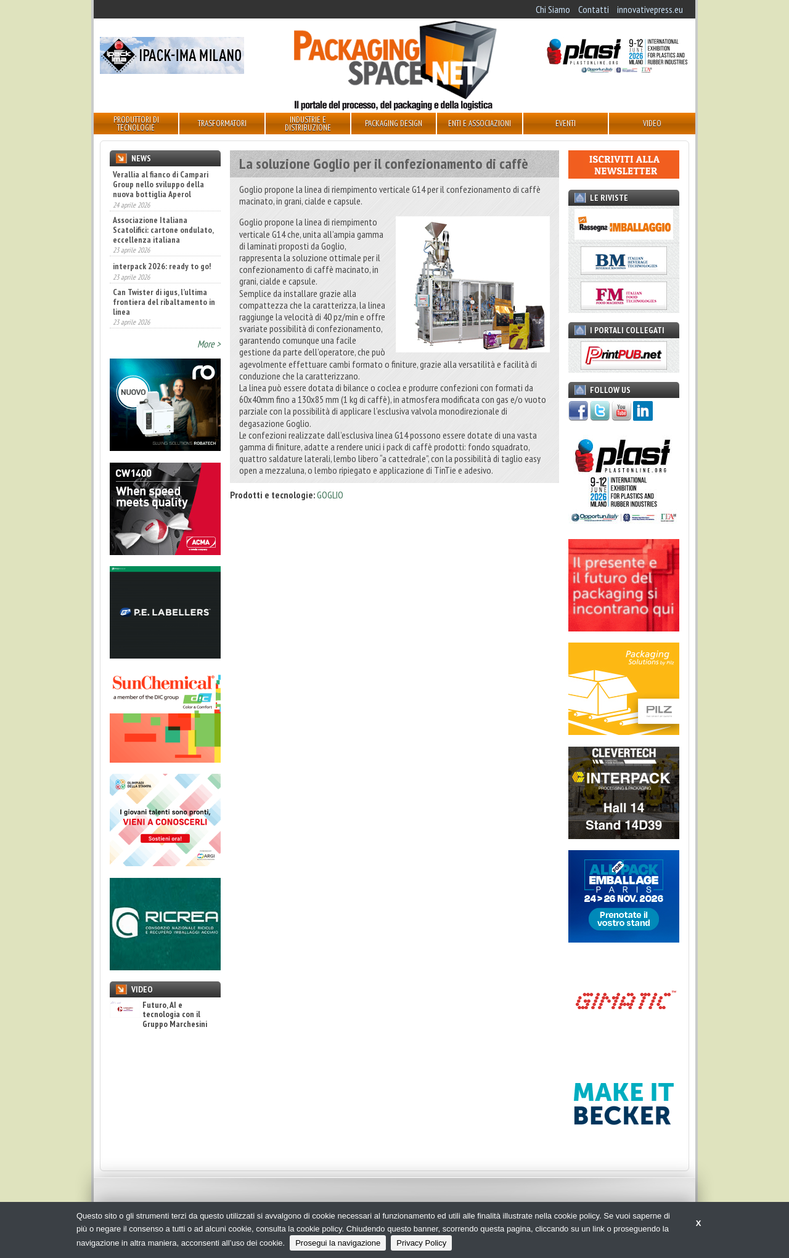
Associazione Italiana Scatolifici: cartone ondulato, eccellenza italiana (163, 230)
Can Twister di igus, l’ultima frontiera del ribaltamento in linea (164, 302)
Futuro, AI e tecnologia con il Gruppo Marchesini (158, 1014)
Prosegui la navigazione (337, 1243)
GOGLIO (330, 495)
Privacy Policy (421, 1243)
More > (209, 344)
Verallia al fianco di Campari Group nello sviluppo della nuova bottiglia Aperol (160, 184)
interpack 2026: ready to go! (162, 266)
